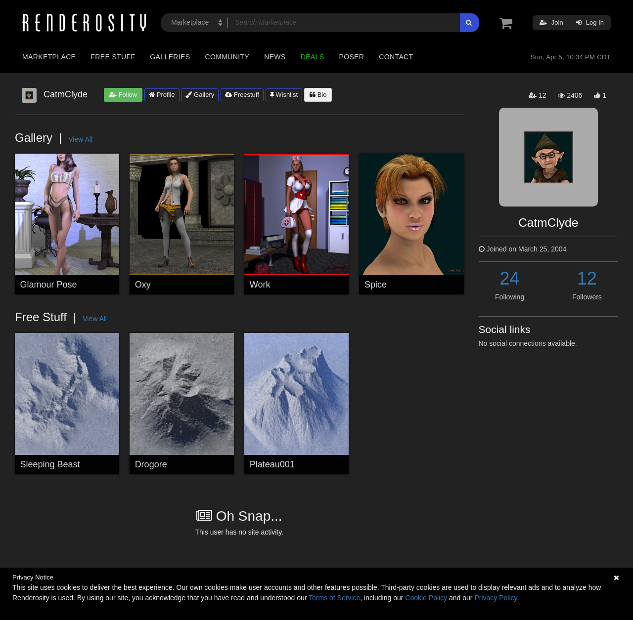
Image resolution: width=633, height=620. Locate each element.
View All (80, 139)
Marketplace (49, 57)
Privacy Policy (495, 598)
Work (260, 284)
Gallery (199, 94)
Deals (312, 57)
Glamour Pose (48, 284)
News (274, 57)
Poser (351, 57)
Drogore (151, 464)
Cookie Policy (426, 598)
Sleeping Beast (50, 464)
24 (510, 278)
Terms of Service (334, 598)
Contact (396, 57)
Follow (123, 94)
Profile (162, 94)
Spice (375, 284)
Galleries (170, 57)
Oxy (143, 284)
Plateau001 (272, 464)
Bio (318, 94)
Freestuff (242, 94)
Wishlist (284, 94)
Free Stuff (112, 57)
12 (587, 278)
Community (227, 57)
